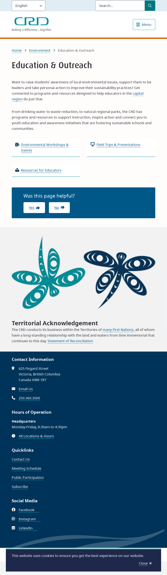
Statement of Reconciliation (70, 341)
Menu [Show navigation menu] (146, 24)
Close (143, 563)
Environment (39, 50)
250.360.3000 (29, 398)
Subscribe (20, 486)
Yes (31, 207)
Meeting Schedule (26, 468)
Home (17, 50)
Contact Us (21, 459)
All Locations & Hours (36, 436)
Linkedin (28, 528)
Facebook (29, 509)
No (56, 207)
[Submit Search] (150, 5)
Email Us (26, 389)
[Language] (28, 5)
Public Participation (28, 477)
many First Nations (118, 329)
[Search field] (120, 5)
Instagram (30, 519)
